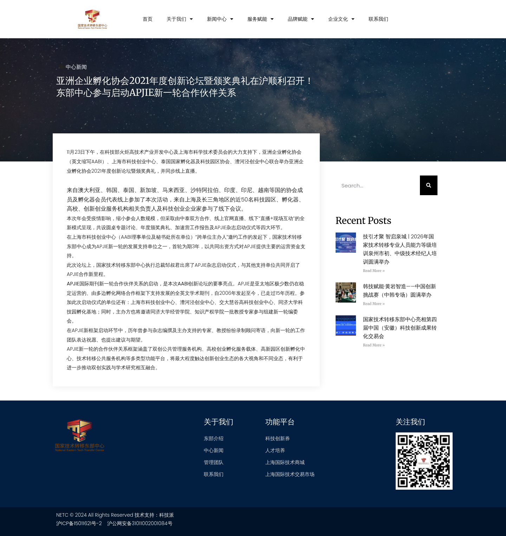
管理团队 (213, 462)
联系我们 (378, 18)
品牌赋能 (301, 19)
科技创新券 (277, 438)
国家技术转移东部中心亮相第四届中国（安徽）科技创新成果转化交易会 (400, 328)
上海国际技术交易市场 (289, 474)
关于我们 (180, 19)
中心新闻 (76, 67)
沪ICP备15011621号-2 (79, 523)
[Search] (428, 185)
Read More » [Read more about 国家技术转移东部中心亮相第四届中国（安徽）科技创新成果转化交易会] (374, 345)
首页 (148, 18)
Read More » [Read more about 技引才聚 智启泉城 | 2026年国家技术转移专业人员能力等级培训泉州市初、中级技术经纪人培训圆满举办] (374, 271)
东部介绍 (213, 438)
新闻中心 (220, 19)
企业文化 (341, 19)
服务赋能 (260, 19)
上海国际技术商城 (285, 462)
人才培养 (275, 450)
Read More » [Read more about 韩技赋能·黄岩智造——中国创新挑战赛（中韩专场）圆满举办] (374, 304)
